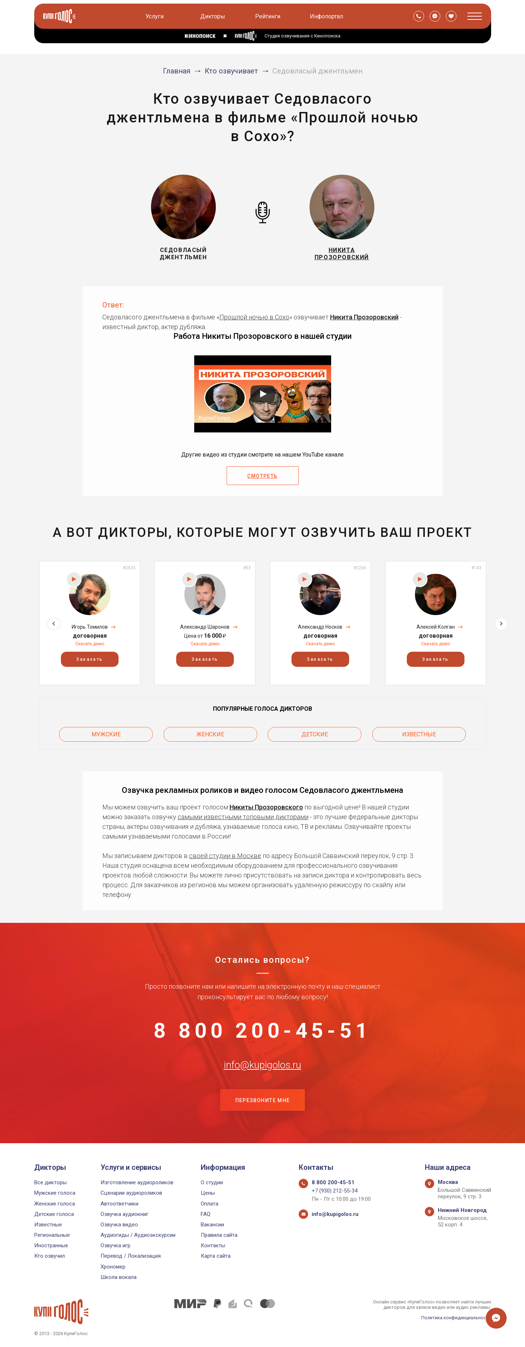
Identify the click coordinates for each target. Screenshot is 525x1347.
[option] (89, 623)
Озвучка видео (119, 1224)
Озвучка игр (115, 1245)
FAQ (205, 1214)
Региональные (52, 1235)
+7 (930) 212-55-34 (334, 1190)
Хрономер (113, 1266)
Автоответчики (119, 1203)
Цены (208, 1193)
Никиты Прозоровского (266, 807)
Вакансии (212, 1224)
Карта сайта (216, 1256)
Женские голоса (54, 1203)
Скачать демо (89, 643)
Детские (315, 734)
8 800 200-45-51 (263, 1031)
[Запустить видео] (262, 394)
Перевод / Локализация (131, 1256)
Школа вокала (119, 1277)
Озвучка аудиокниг (124, 1214)
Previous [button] (24, 622)
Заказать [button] (89, 659)
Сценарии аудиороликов (131, 1193)
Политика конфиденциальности (456, 1317)
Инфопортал (326, 16)
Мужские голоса (54, 1193)
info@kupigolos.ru (262, 1066)
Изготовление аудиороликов (137, 1182)
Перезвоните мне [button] (262, 1102)
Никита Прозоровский (364, 317)
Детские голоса (54, 1214)
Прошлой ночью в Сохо (254, 317)
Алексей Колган (436, 627)
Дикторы (213, 16)
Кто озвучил (49, 1256)
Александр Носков (320, 627)
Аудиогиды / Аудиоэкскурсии (138, 1235)
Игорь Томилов (90, 627)
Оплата (209, 1203)
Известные (419, 734)
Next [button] (501, 622)
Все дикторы (50, 1182)
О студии (212, 1182)
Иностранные (51, 1245)
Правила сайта (219, 1235)
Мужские (106, 734)
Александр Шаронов (205, 627)
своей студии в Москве (225, 855)
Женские (210, 734)
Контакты (213, 1245)
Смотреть (262, 476)
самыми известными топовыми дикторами (243, 816)
